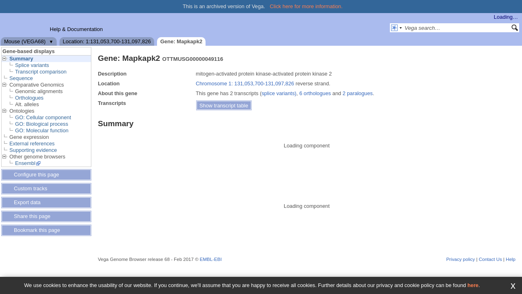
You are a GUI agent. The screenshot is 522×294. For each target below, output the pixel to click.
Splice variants (32, 65)
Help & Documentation (76, 29)
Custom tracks (30, 188)
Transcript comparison (40, 72)
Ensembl (25, 163)
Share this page (32, 216)
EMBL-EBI (211, 259)
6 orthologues (315, 93)
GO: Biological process (41, 124)
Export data (27, 202)
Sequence (21, 78)
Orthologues (29, 98)
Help (510, 259)
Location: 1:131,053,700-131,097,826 (107, 41)
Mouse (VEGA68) (25, 41)
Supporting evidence (33, 150)
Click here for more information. (306, 6)
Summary (21, 59)
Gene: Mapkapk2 (181, 41)
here (472, 285)
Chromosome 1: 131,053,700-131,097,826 (245, 83)
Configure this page (36, 175)
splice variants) (278, 93)
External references (32, 143)
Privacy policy (460, 259)
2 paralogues (358, 93)
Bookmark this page (37, 230)
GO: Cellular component (43, 117)
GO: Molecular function (42, 130)
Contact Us (490, 259)
